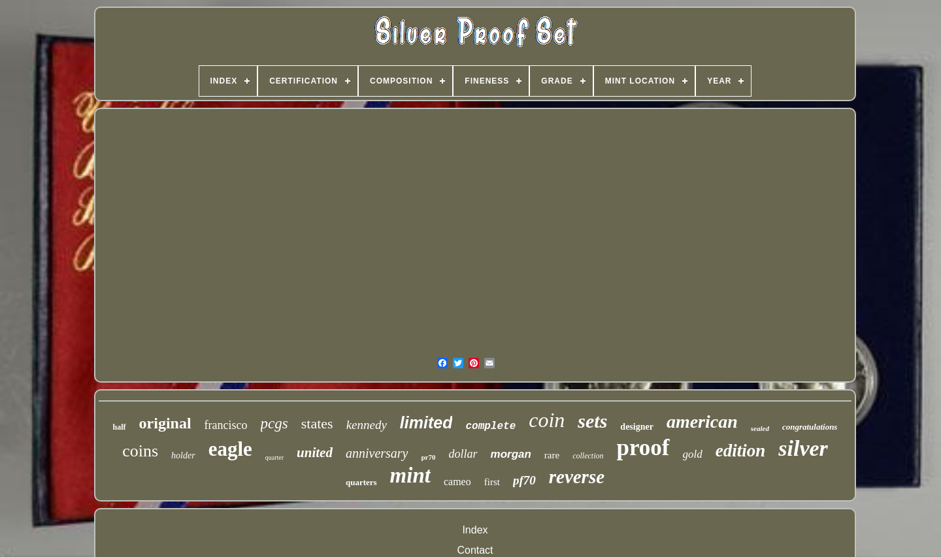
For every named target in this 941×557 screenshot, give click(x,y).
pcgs (274, 423)
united (315, 452)
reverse (576, 476)
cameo (457, 481)
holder (183, 455)
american (702, 421)
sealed (760, 428)
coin (547, 420)
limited (426, 422)
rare (551, 455)
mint (410, 475)
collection (587, 455)
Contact (475, 550)
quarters (361, 482)
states (317, 423)
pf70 (524, 480)
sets (592, 421)
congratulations (810, 427)
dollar (463, 453)
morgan (511, 454)
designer (636, 427)
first (492, 482)
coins (140, 450)
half (119, 427)
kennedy (366, 425)
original (165, 423)
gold (692, 454)
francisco (226, 425)
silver (803, 448)
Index (474, 529)
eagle (230, 449)
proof (643, 447)
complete (490, 426)
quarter (274, 457)
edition (741, 450)
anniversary (377, 453)
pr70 (428, 457)
